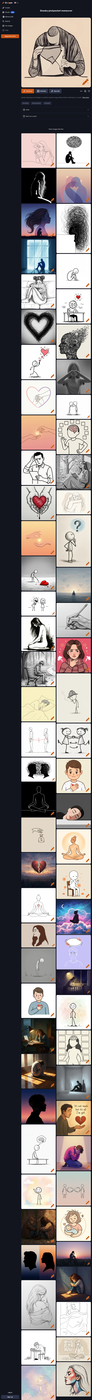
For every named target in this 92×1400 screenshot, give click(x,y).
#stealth (47, 103)
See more (85, 97)
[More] (81, 91)
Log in (10, 1392)
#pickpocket (36, 103)
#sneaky (26, 103)
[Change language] (16, 2)
